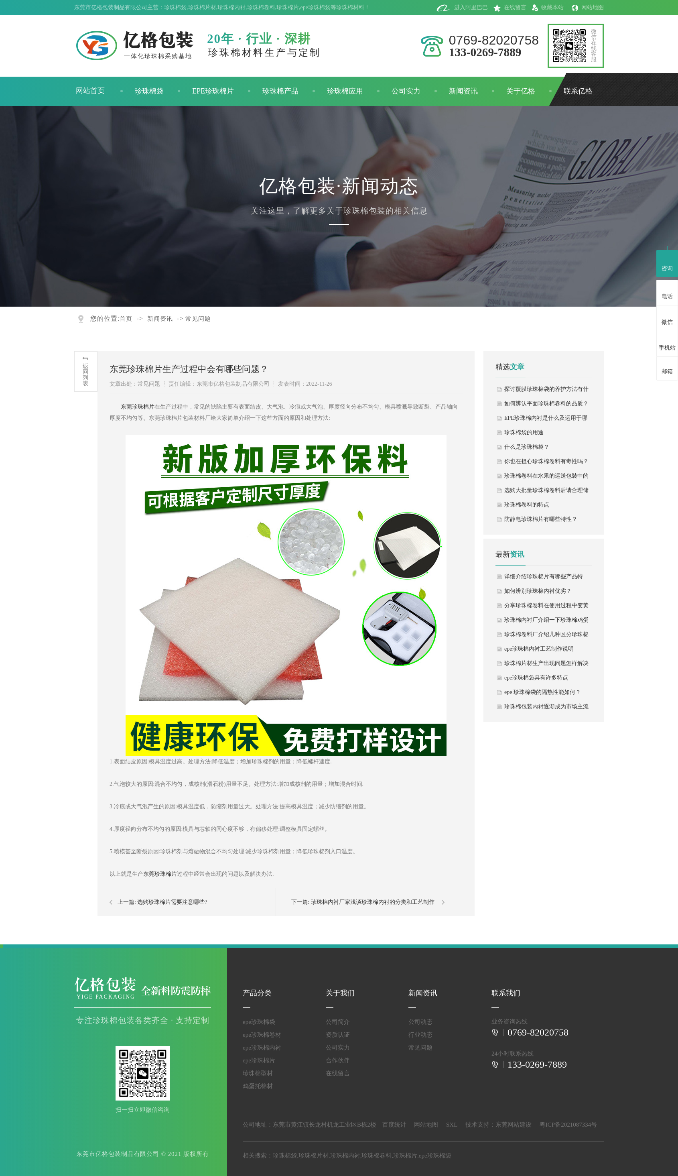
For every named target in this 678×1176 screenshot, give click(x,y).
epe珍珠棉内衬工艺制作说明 (539, 649)
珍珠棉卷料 (261, 7)
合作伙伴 (338, 1060)
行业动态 (420, 1035)
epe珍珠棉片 (259, 1060)
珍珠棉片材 (202, 7)
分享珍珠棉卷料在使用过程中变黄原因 (546, 607)
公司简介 (338, 1022)
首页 (126, 318)
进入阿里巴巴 (462, 7)
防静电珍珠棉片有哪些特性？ (540, 519)
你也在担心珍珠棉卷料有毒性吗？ (546, 461)
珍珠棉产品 (280, 91)
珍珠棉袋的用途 (524, 432)
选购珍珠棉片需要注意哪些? (172, 902)
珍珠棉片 (287, 7)
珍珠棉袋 (175, 7)
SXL (451, 1124)
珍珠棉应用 (345, 91)
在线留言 (509, 7)
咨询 (667, 262)
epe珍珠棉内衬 (262, 1047)
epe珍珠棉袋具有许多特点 (536, 678)
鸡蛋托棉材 (258, 1086)
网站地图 (588, 7)
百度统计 (394, 1124)
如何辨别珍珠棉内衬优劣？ (538, 591)
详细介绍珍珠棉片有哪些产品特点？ (543, 579)
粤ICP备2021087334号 (568, 1124)
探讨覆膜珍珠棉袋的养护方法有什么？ (546, 391)
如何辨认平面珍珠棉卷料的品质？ (546, 404)
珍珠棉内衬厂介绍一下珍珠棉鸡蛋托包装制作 (546, 622)
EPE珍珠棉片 (213, 91)
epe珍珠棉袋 (315, 7)
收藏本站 (548, 7)
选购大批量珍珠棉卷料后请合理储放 (546, 492)
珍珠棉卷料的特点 (526, 505)
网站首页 (90, 91)
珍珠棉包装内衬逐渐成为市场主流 (546, 707)
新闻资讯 (463, 91)
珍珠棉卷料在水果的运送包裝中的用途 (546, 478)
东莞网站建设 (513, 1124)
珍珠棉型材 (258, 1073)
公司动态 (420, 1022)
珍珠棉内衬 (231, 7)
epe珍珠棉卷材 (262, 1035)
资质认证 (338, 1035)
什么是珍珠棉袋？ (526, 447)
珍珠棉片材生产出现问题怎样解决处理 (546, 665)
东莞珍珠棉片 (137, 407)
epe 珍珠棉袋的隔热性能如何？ (542, 692)
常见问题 (198, 318)
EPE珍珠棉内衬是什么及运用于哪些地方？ (545, 420)
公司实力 (406, 91)
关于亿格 (520, 91)
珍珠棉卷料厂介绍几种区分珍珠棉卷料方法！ (546, 636)
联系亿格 (578, 91)
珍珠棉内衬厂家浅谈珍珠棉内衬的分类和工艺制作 (372, 902)
